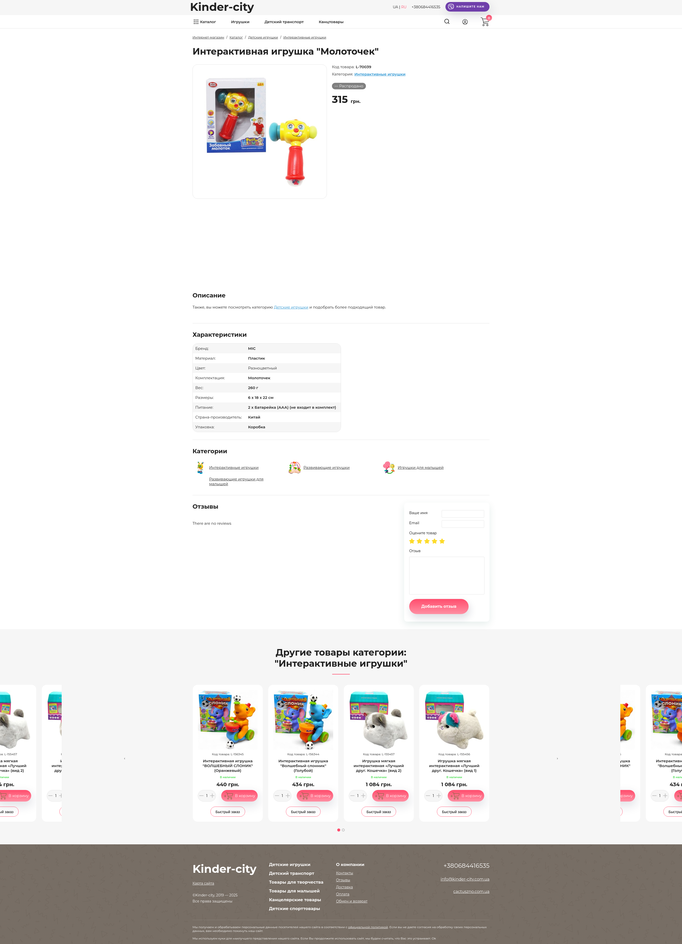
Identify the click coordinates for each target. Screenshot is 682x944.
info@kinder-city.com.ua (465, 879)
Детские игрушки (291, 307)
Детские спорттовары (294, 908)
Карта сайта (203, 883)
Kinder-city (222, 7)
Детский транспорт (284, 21)
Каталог (208, 21)
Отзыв (415, 551)
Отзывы (343, 880)
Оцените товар (423, 533)
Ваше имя (418, 513)
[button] (338, 830)
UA (395, 7)
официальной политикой (368, 927)
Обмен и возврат (351, 901)
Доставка (344, 887)
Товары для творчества (296, 882)
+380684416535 (425, 7)
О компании (350, 864)
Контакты (344, 873)
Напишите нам (466, 7)
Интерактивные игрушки (379, 74)
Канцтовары (331, 21)
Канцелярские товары (295, 899)
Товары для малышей (294, 890)
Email (414, 523)
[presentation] (124, 758)
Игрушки (240, 21)
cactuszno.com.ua (471, 891)
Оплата (342, 894)
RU (403, 7)
